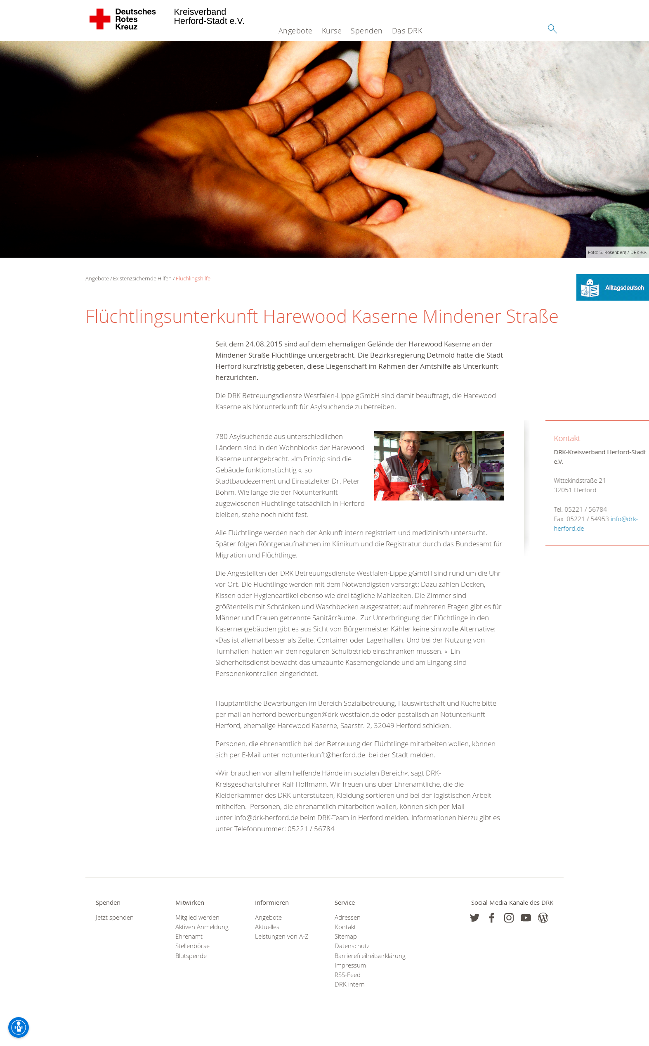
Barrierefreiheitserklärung (364, 956)
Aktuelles (267, 927)
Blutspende (191, 956)
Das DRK (407, 31)
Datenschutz (352, 946)
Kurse (332, 31)
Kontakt (345, 927)
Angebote (295, 31)
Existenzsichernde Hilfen (142, 278)
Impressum (350, 965)
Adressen (348, 917)
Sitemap (346, 936)
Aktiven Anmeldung (202, 927)
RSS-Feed (348, 975)
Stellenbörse (192, 946)
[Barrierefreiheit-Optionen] (18, 1027)
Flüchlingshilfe (193, 278)
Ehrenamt (189, 936)
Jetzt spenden (115, 917)
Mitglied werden (197, 917)
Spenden (367, 31)
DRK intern (350, 984)
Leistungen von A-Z (282, 936)
